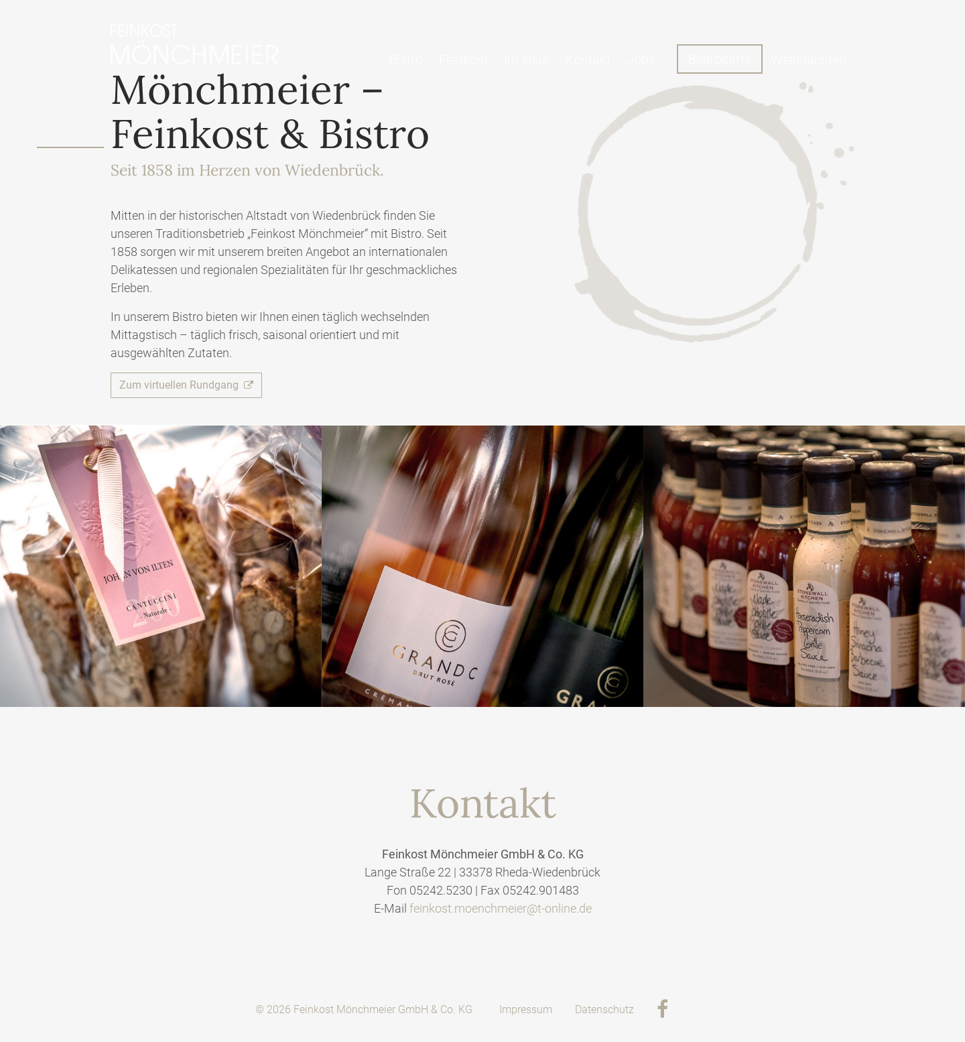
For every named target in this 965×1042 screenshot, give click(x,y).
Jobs (641, 60)
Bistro (406, 60)
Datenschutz (604, 1009)
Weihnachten (808, 60)
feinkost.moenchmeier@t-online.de (500, 908)
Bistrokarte (719, 59)
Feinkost (463, 60)
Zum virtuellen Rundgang (186, 385)
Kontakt (587, 60)
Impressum (525, 1009)
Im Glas (526, 60)
